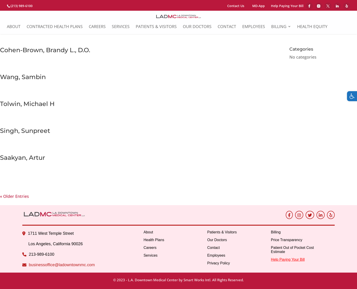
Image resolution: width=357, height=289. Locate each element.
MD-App (258, 6)
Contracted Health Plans (55, 27)
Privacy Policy (218, 263)
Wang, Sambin (23, 77)
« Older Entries (14, 196)
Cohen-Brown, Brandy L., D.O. (45, 50)
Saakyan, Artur (22, 157)
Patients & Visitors (156, 27)
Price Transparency (286, 240)
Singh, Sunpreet (25, 130)
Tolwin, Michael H (27, 104)
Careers (97, 27)
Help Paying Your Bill (287, 6)
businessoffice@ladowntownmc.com (62, 265)
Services (121, 27)
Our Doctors (197, 27)
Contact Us (235, 6)
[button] (352, 96)
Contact (227, 27)
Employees (253, 27)
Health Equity (312, 27)
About (13, 27)
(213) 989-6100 (21, 6)
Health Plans (153, 240)
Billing (278, 27)
